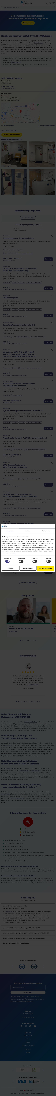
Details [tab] (28, 531)
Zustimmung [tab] (9, 531)
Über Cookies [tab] (46, 531)
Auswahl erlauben (28, 568)
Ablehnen (10, 568)
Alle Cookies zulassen (45, 568)
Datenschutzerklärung (9, 553)
